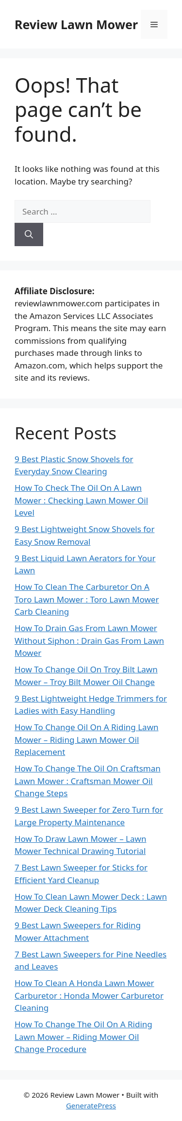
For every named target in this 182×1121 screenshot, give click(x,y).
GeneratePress (91, 1105)
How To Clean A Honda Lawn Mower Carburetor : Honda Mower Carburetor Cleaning (89, 995)
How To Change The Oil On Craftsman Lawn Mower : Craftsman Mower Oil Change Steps (88, 781)
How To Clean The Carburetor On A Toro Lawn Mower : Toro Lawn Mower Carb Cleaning (87, 599)
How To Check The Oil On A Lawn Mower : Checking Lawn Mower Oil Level (81, 500)
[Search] (29, 234)
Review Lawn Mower (76, 24)
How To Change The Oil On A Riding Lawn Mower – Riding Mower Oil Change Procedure (83, 1036)
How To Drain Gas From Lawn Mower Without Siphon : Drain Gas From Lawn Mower (89, 640)
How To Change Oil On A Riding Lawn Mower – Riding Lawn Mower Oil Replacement (87, 739)
